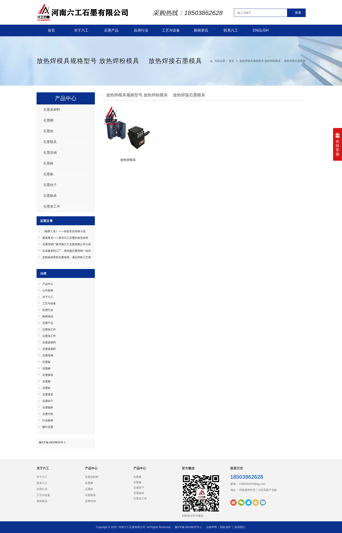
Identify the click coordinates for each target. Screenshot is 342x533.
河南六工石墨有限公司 (131, 527)
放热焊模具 (128, 160)
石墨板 (48, 174)
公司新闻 (47, 290)
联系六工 (231, 30)
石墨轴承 (50, 195)
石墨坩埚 (50, 152)
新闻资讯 (201, 30)
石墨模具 (50, 142)
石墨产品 (111, 30)
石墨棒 (48, 163)
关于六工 (81, 30)
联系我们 (240, 527)
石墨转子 (50, 185)
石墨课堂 (47, 394)
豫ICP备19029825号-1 (52, 442)
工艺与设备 (171, 30)
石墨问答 (47, 414)
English (260, 30)
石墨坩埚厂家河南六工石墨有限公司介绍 (66, 244)
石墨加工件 (51, 206)
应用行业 (141, 30)
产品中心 (65, 98)
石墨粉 (48, 131)
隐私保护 (225, 527)
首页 (51, 30)
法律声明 (211, 527)
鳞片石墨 (47, 427)
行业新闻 (47, 420)
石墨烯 (48, 120)
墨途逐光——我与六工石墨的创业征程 (65, 237)
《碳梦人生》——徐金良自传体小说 (63, 231)
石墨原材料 (51, 109)
